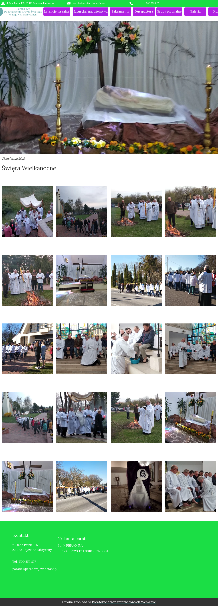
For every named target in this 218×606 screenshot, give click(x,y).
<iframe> (168, 560)
